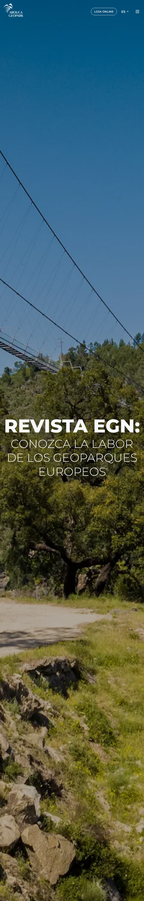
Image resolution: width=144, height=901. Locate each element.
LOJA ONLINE (104, 11)
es (123, 12)
